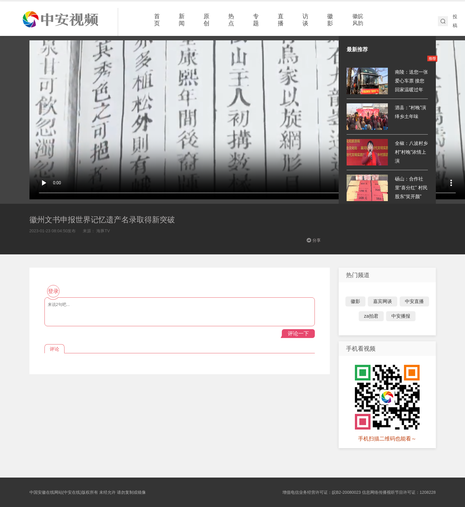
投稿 (455, 21)
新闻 (182, 19)
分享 (316, 240)
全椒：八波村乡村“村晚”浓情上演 (411, 152)
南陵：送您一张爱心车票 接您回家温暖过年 (411, 80)
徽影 (330, 19)
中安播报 (400, 316)
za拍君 (371, 316)
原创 (206, 19)
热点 (231, 19)
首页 (157, 19)
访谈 (305, 19)
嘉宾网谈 (382, 301)
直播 (281, 19)
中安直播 (414, 301)
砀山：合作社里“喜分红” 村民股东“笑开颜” (411, 187)
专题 (256, 19)
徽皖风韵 (358, 19)
